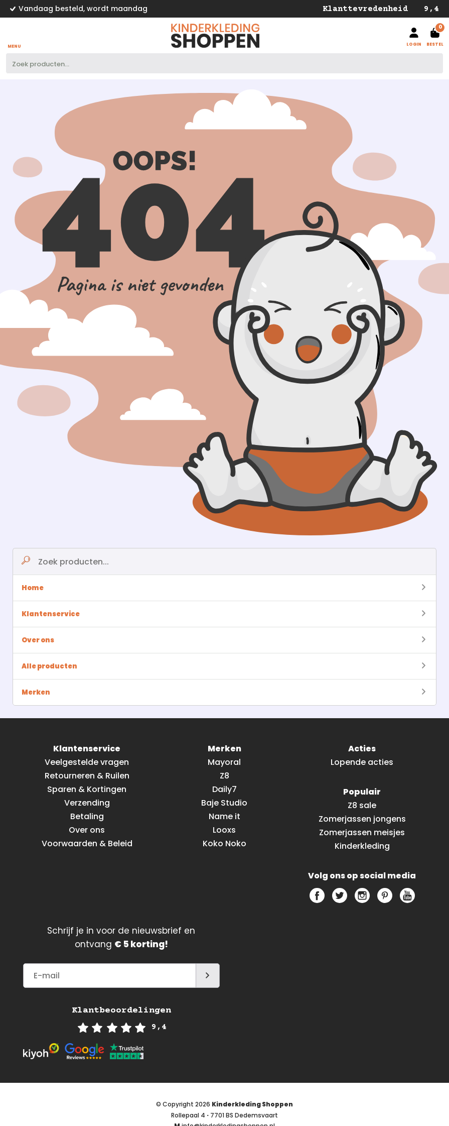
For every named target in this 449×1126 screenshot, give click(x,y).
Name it (224, 816)
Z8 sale (362, 805)
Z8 (224, 775)
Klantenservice (223, 614)
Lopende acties (362, 762)
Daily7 (224, 789)
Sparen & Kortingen (86, 789)
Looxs (224, 830)
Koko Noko (224, 843)
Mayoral (224, 762)
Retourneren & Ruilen (87, 775)
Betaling (87, 816)
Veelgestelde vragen (87, 762)
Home (223, 588)
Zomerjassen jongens (362, 819)
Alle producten (223, 666)
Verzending (87, 803)
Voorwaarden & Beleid (87, 843)
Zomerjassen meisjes (362, 832)
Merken (223, 692)
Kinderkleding (362, 846)
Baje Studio (224, 803)
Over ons (223, 640)
